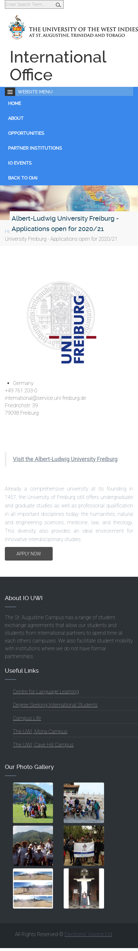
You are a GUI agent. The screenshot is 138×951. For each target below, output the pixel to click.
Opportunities (26, 133)
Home (14, 103)
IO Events (20, 163)
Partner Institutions (35, 148)
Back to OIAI (22, 177)
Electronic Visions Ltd (88, 934)
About (16, 118)
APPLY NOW (28, 553)
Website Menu (35, 91)
